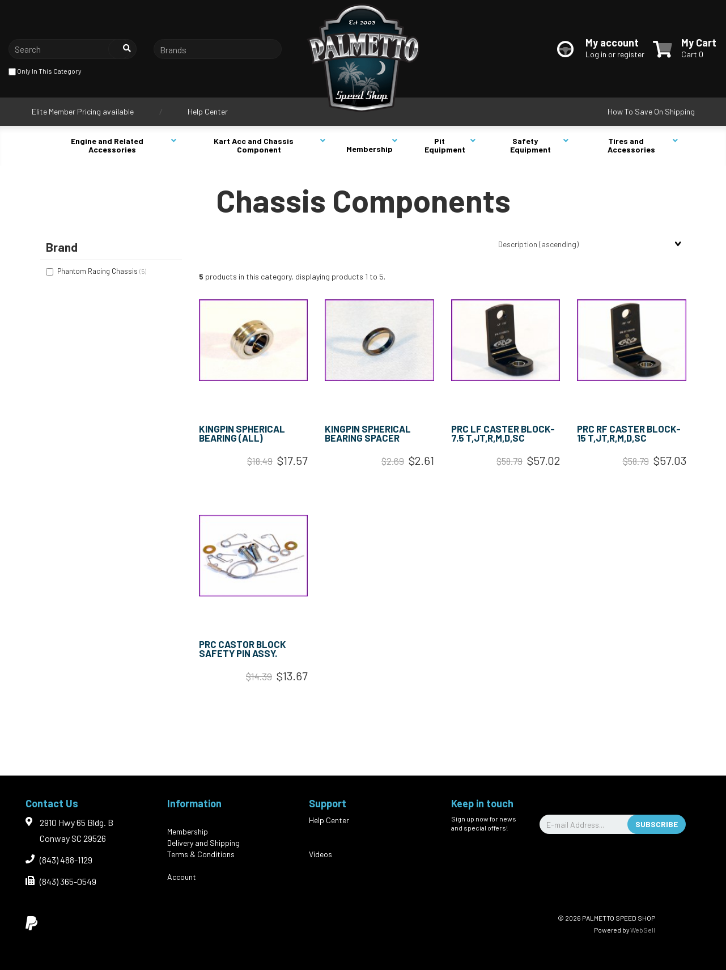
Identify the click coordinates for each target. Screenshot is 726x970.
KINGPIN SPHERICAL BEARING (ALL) (242, 433)
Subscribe (656, 824)
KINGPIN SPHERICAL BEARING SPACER (368, 433)
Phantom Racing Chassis (98, 271)
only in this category (45, 72)
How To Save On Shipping (651, 111)
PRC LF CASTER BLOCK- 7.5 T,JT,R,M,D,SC (503, 433)
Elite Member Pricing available (83, 111)
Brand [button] (62, 247)
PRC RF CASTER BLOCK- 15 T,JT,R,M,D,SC (629, 433)
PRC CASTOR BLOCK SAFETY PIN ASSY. (242, 648)
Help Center (208, 111)
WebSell (642, 930)
